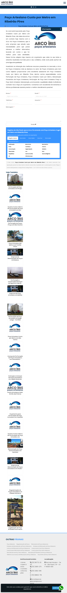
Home (23, 562)
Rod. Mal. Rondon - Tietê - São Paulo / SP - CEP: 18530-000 (52, 564)
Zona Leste (48, 138)
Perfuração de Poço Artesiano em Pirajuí (15, 187)
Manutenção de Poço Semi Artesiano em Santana (15, 450)
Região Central (13, 138)
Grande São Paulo (13, 141)
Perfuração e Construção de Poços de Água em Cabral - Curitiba (15, 282)
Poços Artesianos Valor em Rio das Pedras (15, 393)
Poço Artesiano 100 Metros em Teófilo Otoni (15, 245)
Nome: (8, 93)
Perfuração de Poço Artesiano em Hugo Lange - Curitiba (15, 318)
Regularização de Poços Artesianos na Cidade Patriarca (15, 491)
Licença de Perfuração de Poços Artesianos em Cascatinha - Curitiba (15, 358)
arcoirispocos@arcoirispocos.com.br (36, 581)
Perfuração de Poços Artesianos (39, 544)
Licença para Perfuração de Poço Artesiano (18, 550)
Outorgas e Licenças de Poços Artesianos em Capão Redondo (15, 377)
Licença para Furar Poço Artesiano (41, 548)
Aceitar (55, 588)
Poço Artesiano (11, 544)
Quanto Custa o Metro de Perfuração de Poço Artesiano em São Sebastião (15, 209)
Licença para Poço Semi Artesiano (41, 550)
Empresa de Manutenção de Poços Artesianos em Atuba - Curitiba (15, 468)
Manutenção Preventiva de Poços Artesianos (40, 552)
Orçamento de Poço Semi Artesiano (47, 554)
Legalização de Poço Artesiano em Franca (15, 528)
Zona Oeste (31, 138)
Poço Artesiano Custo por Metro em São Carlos (15, 338)
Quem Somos (23, 566)
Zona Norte (22, 138)
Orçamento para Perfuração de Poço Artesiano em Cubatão (15, 415)
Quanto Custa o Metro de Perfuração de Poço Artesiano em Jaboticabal (15, 436)
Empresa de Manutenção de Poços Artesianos (15, 258)
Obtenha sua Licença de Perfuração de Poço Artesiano (21, 554)
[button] (64, 3)
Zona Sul (39, 138)
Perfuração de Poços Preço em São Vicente (15, 224)
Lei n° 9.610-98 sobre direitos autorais (43, 167)
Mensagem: (10, 107)
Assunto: (38, 100)
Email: (37, 93)
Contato (24, 569)
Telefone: (9, 100)
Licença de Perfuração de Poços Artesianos (18, 548)
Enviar (33, 124)
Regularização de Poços (23, 544)
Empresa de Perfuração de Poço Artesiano (44, 546)
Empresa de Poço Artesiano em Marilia (15, 294)
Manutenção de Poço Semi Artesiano (17, 552)
